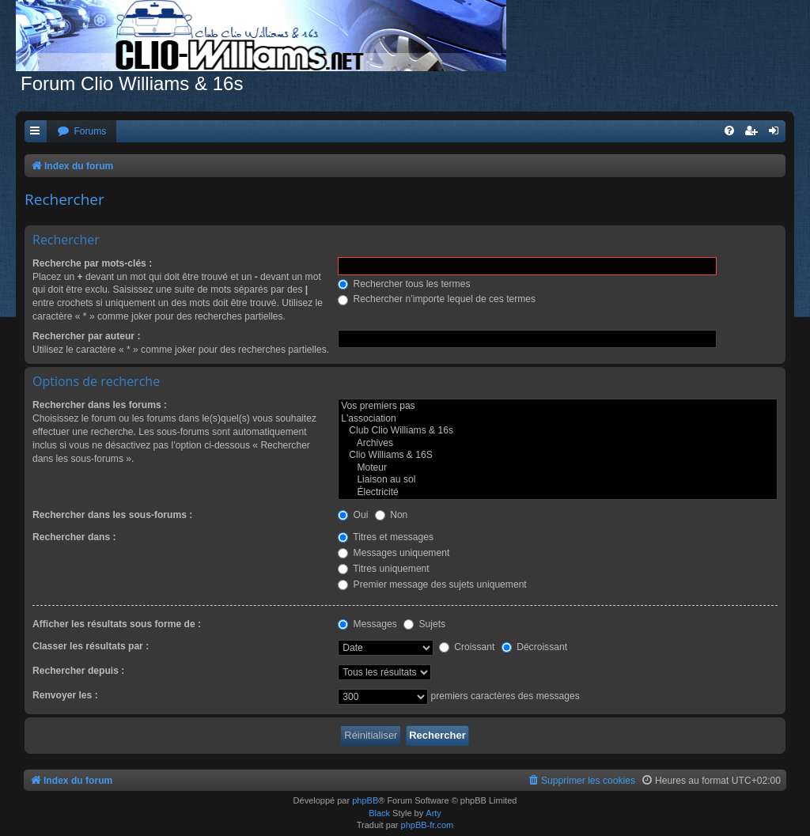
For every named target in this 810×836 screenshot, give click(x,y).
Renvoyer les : (65, 695)
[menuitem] (81, 131)
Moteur (557, 468)
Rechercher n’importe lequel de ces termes (437, 299)
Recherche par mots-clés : (92, 263)
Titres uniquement (384, 568)
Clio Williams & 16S (557, 455)
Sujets (424, 624)
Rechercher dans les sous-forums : (112, 514)
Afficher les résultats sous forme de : (116, 624)
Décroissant (534, 647)
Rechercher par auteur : (86, 336)
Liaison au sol (557, 480)
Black (379, 813)
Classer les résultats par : (90, 646)
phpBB (365, 800)
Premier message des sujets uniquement (432, 584)
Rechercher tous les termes (404, 283)
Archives (557, 443)
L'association (557, 419)
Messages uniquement (393, 552)
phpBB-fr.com (427, 825)
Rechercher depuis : (78, 670)
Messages (367, 624)
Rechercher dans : (74, 537)
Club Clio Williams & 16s (557, 431)
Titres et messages (385, 537)
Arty (433, 813)
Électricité (557, 492)
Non (391, 514)
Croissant (466, 647)
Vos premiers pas (557, 406)
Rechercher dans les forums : (99, 404)
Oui (353, 514)
